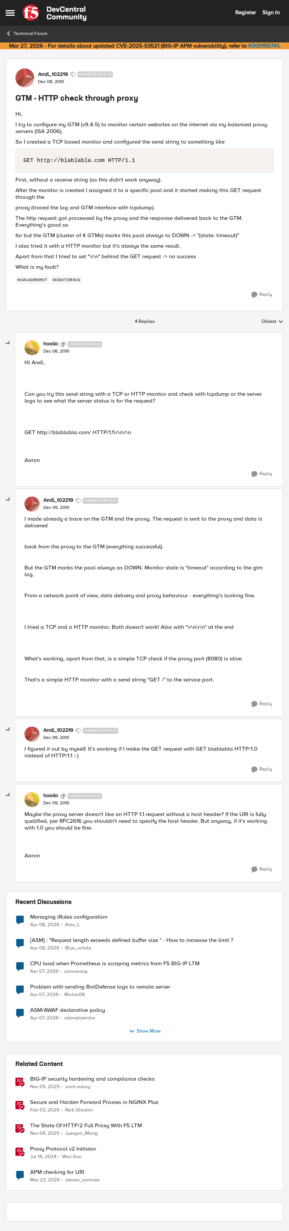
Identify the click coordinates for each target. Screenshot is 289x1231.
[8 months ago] (45, 1087)
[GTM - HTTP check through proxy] (56, 351)
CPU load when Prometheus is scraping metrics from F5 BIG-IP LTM (114, 963)
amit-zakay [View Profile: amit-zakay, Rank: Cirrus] (77, 1086)
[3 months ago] (44, 925)
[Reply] (262, 295)
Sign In (271, 12)
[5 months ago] (44, 1110)
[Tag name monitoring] (66, 280)
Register (245, 12)
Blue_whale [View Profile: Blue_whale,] (78, 948)
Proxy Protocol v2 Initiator (63, 1149)
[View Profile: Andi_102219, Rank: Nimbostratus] (24, 77)
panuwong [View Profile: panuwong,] (76, 971)
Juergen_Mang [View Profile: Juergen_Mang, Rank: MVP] (81, 1133)
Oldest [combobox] (272, 322)
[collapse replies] (8, 343)
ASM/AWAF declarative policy (67, 1010)
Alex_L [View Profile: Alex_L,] (72, 924)
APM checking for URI (57, 1172)
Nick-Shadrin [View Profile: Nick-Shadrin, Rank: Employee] (79, 1110)
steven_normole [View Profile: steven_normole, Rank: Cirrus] (82, 1180)
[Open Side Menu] (10, 12)
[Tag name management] (32, 280)
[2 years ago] (43, 1157)
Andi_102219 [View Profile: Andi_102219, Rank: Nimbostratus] (53, 74)
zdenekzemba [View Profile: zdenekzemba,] (79, 1018)
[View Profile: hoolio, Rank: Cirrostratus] (32, 347)
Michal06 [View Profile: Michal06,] (74, 994)
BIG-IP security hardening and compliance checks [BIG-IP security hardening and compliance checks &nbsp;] (92, 1079)
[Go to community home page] (54, 13)
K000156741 (263, 45)
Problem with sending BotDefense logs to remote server (100, 987)
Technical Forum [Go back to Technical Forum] (26, 33)
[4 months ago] (45, 1180)
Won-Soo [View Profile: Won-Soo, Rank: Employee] (71, 1156)
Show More (145, 1031)
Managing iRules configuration (68, 917)
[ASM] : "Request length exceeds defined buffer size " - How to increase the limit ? (131, 940)
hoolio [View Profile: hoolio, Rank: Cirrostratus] (50, 344)
